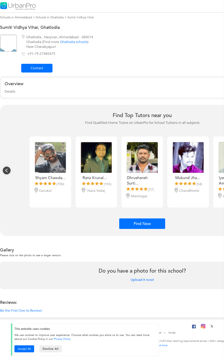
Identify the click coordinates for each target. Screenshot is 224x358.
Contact (37, 68)
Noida (171, 332)
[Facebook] (194, 328)
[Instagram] (203, 327)
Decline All (51, 349)
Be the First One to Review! (21, 310)
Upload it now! (142, 279)
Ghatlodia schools (74, 42)
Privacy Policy (62, 339)
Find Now (142, 224)
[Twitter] (212, 327)
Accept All (24, 349)
